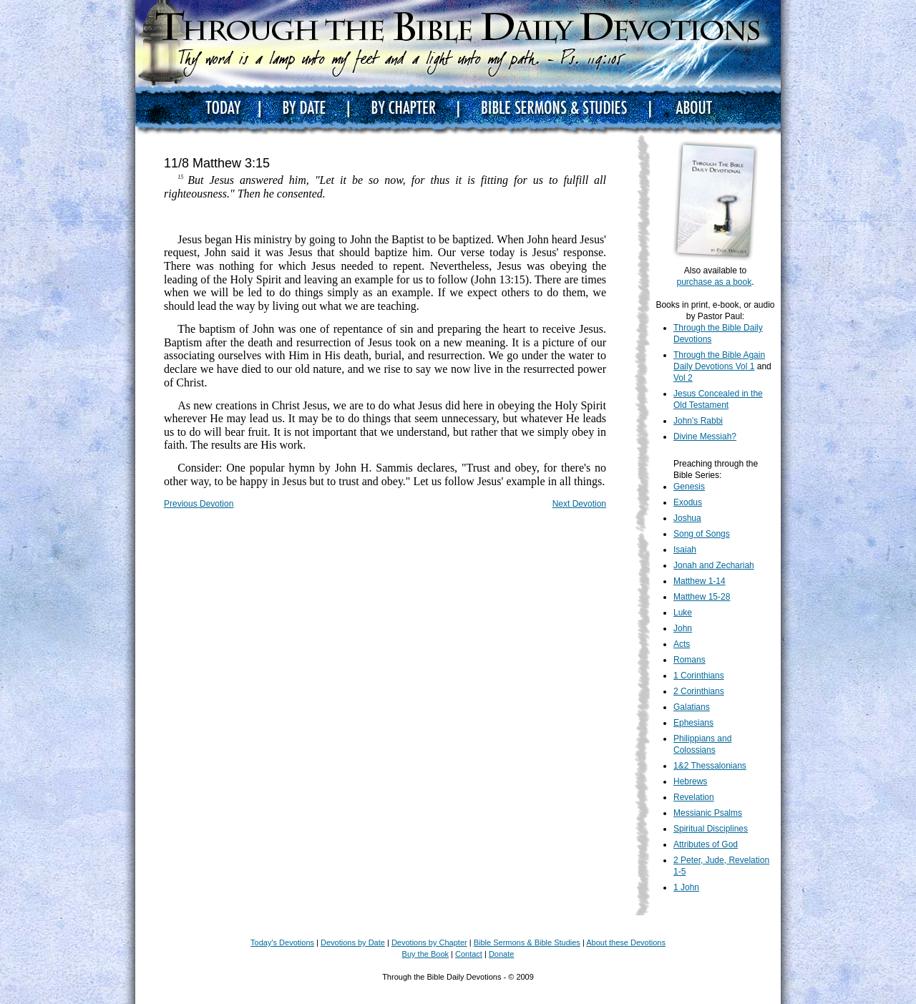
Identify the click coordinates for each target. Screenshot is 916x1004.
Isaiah (684, 550)
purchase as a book (713, 282)
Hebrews (690, 781)
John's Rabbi (698, 421)
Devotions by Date (353, 942)
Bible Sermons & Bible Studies (527, 942)
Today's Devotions (282, 942)
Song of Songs (701, 534)
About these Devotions (626, 942)
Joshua (687, 518)
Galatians (691, 707)
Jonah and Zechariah (713, 565)
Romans (689, 660)
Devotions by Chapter (429, 942)
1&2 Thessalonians (709, 766)
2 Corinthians (698, 691)
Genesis (689, 487)
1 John (686, 887)
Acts (681, 644)
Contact (468, 954)
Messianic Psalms (707, 813)
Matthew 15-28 (701, 597)
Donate (501, 954)
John (682, 628)
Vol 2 (683, 378)
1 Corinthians (698, 676)
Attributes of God (705, 844)
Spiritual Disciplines (710, 829)
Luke (682, 613)
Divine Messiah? (704, 437)
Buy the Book (425, 954)
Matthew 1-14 (699, 581)
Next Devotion (579, 504)
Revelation (693, 797)
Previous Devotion (198, 504)
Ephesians (693, 723)
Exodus (687, 502)
